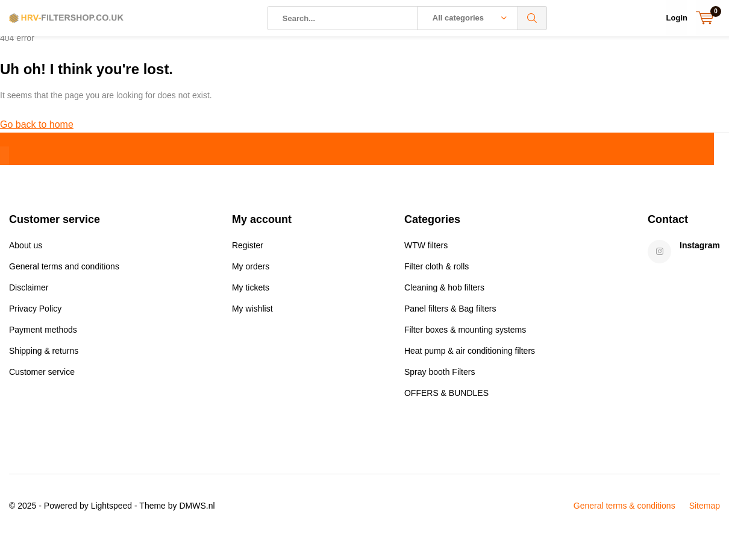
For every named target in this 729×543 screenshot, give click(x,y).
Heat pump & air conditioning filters (469, 355)
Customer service (42, 376)
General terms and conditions (64, 271)
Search (532, 18)
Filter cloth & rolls (436, 271)
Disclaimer (28, 292)
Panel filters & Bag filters (450, 313)
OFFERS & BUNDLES (446, 398)
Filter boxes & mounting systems (465, 334)
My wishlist (252, 313)
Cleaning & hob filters (444, 292)
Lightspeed (112, 510)
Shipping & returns (43, 355)
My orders (250, 271)
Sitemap (704, 510)
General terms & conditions (624, 510)
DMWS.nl (196, 510)
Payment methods (43, 334)
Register (247, 250)
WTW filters (426, 250)
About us (25, 250)
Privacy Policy (35, 313)
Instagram (700, 250)
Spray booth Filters (439, 376)
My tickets (250, 292)
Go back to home (37, 129)
